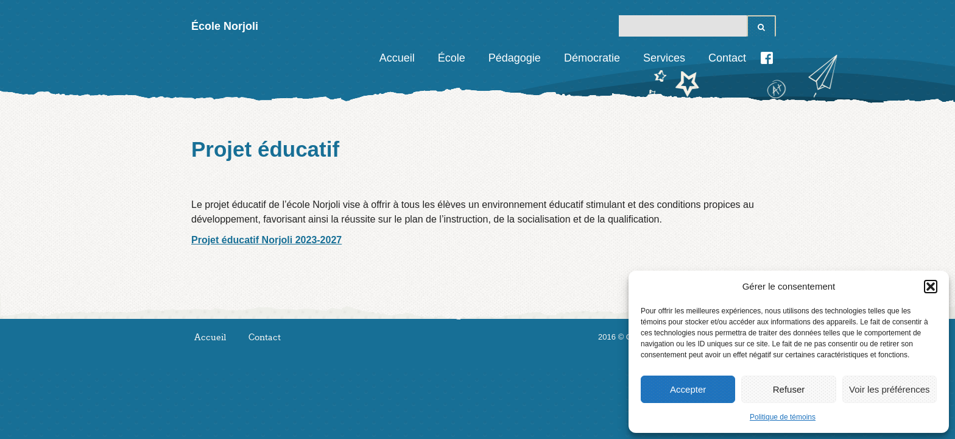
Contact (727, 58)
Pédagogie (514, 58)
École (451, 58)
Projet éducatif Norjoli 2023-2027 (266, 240)
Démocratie (592, 58)
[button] (931, 286)
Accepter (688, 389)
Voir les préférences (889, 389)
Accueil (397, 58)
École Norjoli (224, 26)
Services (664, 58)
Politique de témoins (783, 417)
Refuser (789, 389)
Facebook (767, 58)
